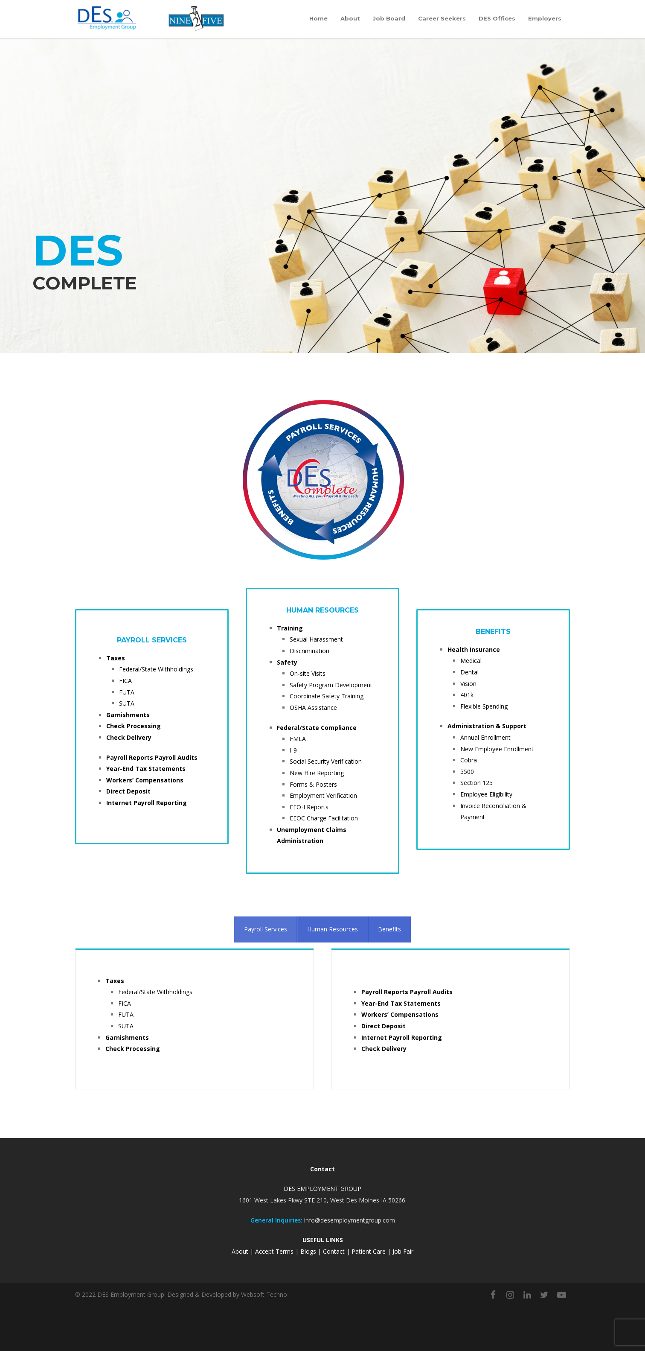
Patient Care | (372, 1251)
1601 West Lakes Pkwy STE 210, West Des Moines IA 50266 (322, 1200)
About (350, 18)
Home (318, 18)
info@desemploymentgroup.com (349, 1220)
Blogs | (311, 1251)
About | (243, 1251)
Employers (544, 18)
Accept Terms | (277, 1251)
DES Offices (497, 18)
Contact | (337, 1251)
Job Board (389, 18)
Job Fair (402, 1251)
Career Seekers (442, 18)
